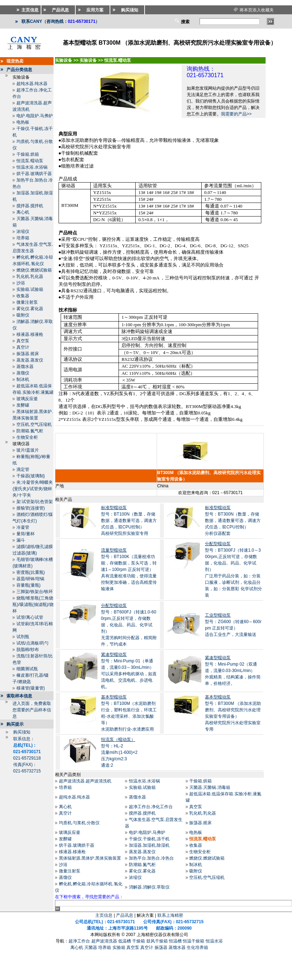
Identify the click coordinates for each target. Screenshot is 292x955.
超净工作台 (79, 941)
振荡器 (161, 947)
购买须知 (21, 732)
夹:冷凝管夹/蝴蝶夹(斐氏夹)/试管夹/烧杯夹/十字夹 (32, 489)
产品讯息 (124, 915)
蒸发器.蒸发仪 (29, 360)
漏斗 (20, 540)
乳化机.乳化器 (29, 276)
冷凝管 (22, 527)
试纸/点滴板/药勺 (32, 643)
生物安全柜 (27, 437)
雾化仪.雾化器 (29, 308)
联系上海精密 (170, 915)
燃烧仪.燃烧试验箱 (34, 270)
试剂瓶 (22, 636)
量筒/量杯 (25, 533)
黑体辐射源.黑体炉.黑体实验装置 (90, 858)
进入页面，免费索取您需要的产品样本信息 (31, 710)
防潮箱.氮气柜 (29, 430)
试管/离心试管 (29, 617)
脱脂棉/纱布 (27, 649)
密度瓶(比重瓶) (30, 572)
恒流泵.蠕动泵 (29, 160)
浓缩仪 (22, 231)
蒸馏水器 (25, 366)
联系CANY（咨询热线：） (60, 21)
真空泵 (22, 340)
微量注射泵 (27, 302)
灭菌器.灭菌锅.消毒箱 (209, 787)
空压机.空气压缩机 (34, 424)
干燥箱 (138, 941)
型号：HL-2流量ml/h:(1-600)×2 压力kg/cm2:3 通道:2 (119, 752)
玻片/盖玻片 (27, 450)
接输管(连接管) (30, 508)
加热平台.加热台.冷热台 (151, 858)
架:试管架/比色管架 (34, 501)
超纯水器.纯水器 (31, 83)
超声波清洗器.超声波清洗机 (85, 781)
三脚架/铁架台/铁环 (34, 591)
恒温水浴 (214, 941)
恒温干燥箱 (193, 941)
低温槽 (124, 941)
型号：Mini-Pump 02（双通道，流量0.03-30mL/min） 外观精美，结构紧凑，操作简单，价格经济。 (233, 670)
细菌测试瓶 (27, 668)
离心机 (22, 212)
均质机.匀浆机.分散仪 (79, 822)
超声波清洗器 (104, 941)
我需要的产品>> (236, 113)
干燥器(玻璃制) (30, 475)
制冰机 (22, 379)
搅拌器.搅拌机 (29, 205)
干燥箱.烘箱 (27, 154)
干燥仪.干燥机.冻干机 (149, 838)
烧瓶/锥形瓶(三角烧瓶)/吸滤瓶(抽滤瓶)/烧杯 (33, 604)
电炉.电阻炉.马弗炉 (34, 115)
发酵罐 (22, 405)
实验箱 (118, 947)
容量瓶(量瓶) (28, 585)
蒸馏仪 (22, 372)
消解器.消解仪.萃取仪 (149, 887)
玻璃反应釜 (27, 398)
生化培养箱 (197, 947)
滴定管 (22, 469)
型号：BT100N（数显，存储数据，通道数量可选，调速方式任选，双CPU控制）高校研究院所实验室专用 (129, 520)
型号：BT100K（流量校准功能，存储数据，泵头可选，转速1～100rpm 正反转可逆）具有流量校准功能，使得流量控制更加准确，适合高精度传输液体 (129, 569)
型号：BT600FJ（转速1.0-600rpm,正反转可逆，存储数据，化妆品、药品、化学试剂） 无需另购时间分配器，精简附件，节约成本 (129, 625)
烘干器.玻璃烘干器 (34, 173)
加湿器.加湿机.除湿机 (149, 845)
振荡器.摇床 (27, 353)
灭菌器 (90, 947)
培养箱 (22, 237)
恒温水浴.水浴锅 (31, 167)
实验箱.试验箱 (29, 289)
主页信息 (103, 915)
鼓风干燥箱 (157, 941)
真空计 (22, 347)
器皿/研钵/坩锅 (30, 578)
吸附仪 (22, 315)
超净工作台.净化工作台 (151, 806)
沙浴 (20, 282)
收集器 (22, 295)
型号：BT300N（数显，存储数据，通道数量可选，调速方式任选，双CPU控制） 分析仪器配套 (233, 520)
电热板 (22, 122)
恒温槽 (175, 941)
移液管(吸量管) (30, 688)
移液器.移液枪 (29, 334)
